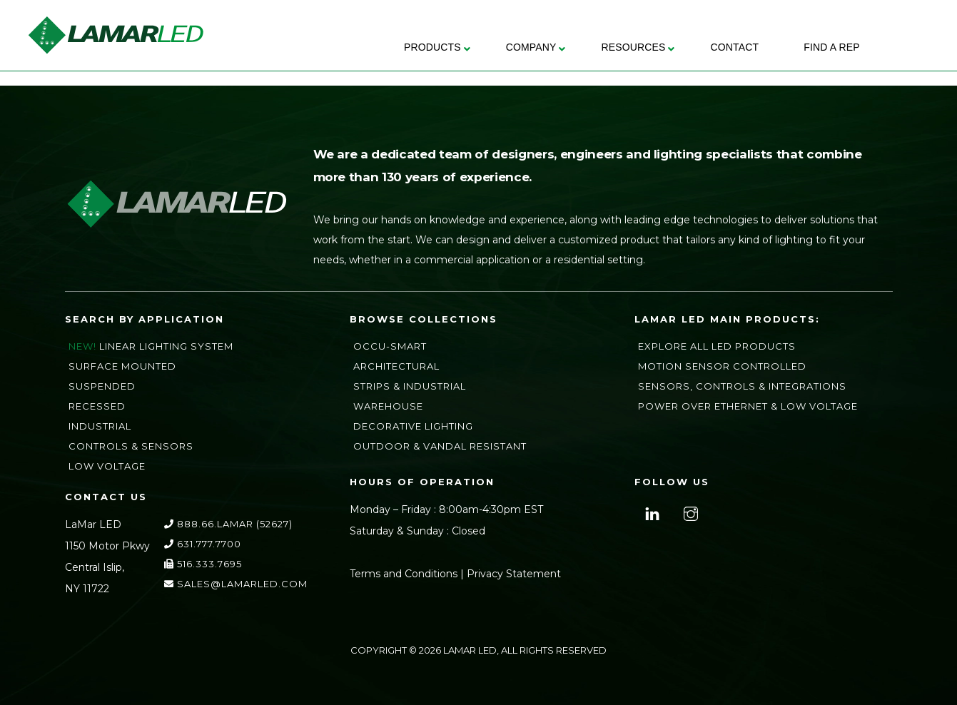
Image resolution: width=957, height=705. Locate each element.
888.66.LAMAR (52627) (228, 523)
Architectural (396, 366)
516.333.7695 (203, 563)
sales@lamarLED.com (236, 583)
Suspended (102, 386)
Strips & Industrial (409, 386)
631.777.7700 (202, 543)
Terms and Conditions (403, 573)
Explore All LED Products (717, 346)
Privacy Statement (514, 573)
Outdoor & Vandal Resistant (440, 446)
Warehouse (388, 406)
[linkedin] (650, 512)
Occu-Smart (390, 346)
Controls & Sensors (131, 446)
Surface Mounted (122, 366)
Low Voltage (107, 466)
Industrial (100, 426)
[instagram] (689, 512)
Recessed (97, 406)
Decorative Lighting (413, 426)
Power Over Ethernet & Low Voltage (748, 406)
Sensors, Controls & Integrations (742, 386)
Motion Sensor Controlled (722, 366)
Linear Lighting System (166, 346)
